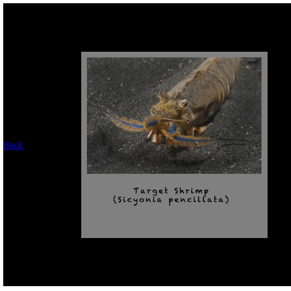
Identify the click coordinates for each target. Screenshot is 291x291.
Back (13, 144)
